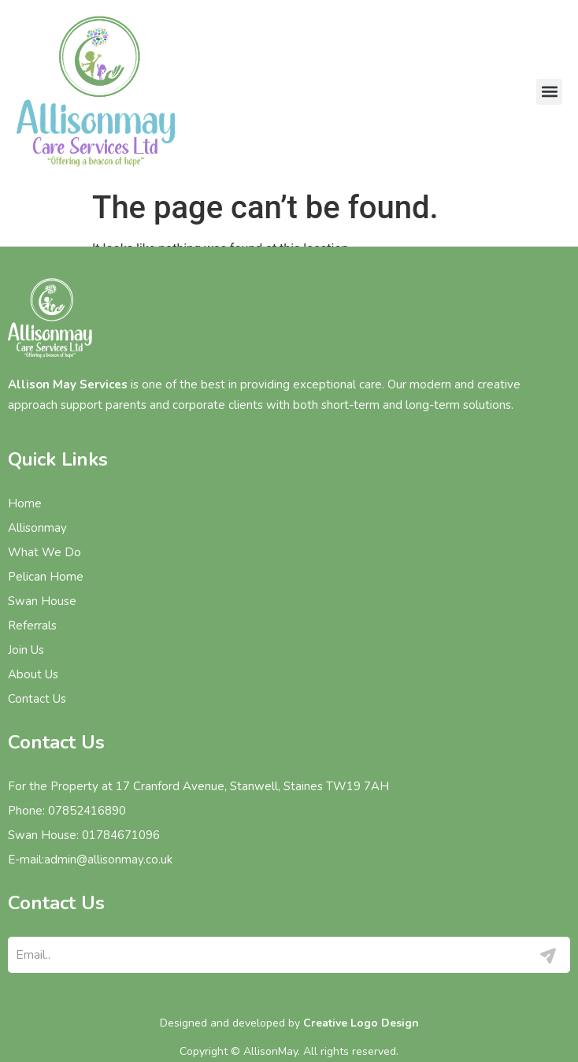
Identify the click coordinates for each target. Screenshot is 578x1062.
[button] (549, 92)
